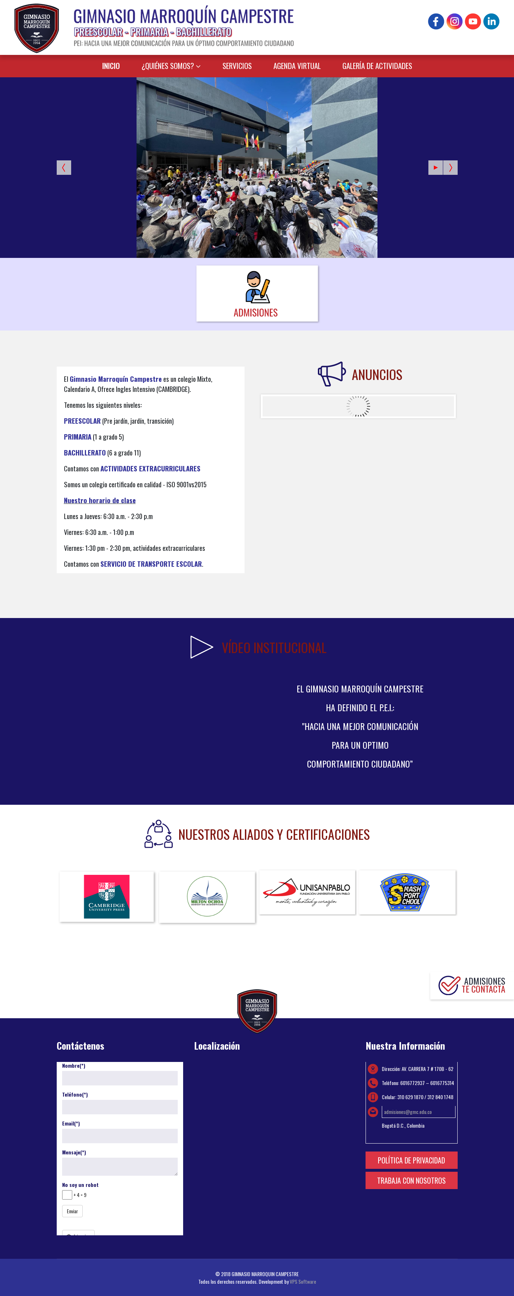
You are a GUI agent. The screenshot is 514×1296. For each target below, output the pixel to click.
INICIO (111, 65)
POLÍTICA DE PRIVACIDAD (411, 1160)
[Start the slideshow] (435, 167)
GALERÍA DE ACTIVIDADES (377, 65)
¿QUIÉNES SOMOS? (168, 65)
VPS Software (303, 1281)
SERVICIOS (237, 65)
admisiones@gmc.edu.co (408, 1111)
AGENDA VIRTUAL (297, 65)
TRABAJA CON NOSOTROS (411, 1180)
